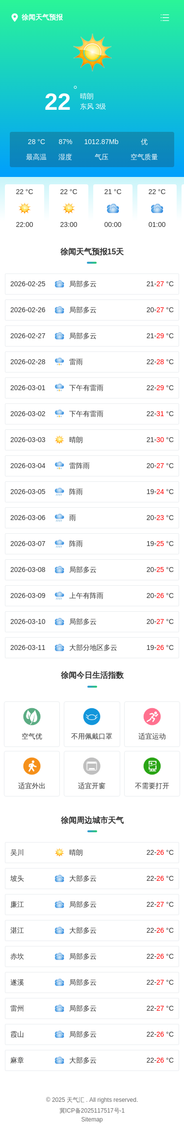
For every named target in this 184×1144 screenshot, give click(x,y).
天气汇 (75, 1099)
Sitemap (92, 1119)
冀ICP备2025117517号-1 (92, 1110)
